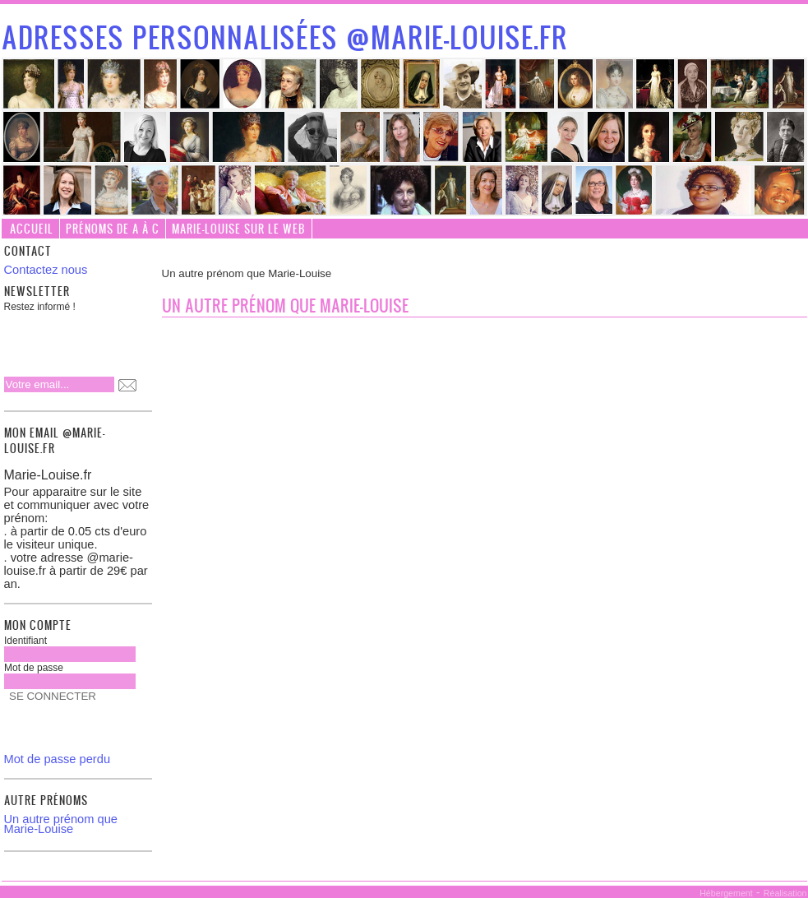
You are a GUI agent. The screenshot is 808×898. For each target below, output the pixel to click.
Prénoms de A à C (112, 228)
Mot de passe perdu (57, 759)
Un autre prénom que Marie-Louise (61, 824)
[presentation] (110, 339)
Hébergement (726, 893)
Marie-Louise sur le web (239, 228)
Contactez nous (46, 269)
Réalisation (785, 893)
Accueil (31, 228)
